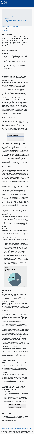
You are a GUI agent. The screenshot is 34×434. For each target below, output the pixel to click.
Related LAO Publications (9, 23)
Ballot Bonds (6, 18)
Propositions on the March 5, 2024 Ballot (10, 26)
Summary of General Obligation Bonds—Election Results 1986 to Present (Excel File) (16, 21)
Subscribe (3, 428)
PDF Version (5, 30)
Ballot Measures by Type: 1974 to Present (12, 16)
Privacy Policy (29, 428)
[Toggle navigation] (31, 6)
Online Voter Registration (21, 428)
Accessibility (17, 429)
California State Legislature (11, 428)
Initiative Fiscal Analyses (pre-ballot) (11, 11)
